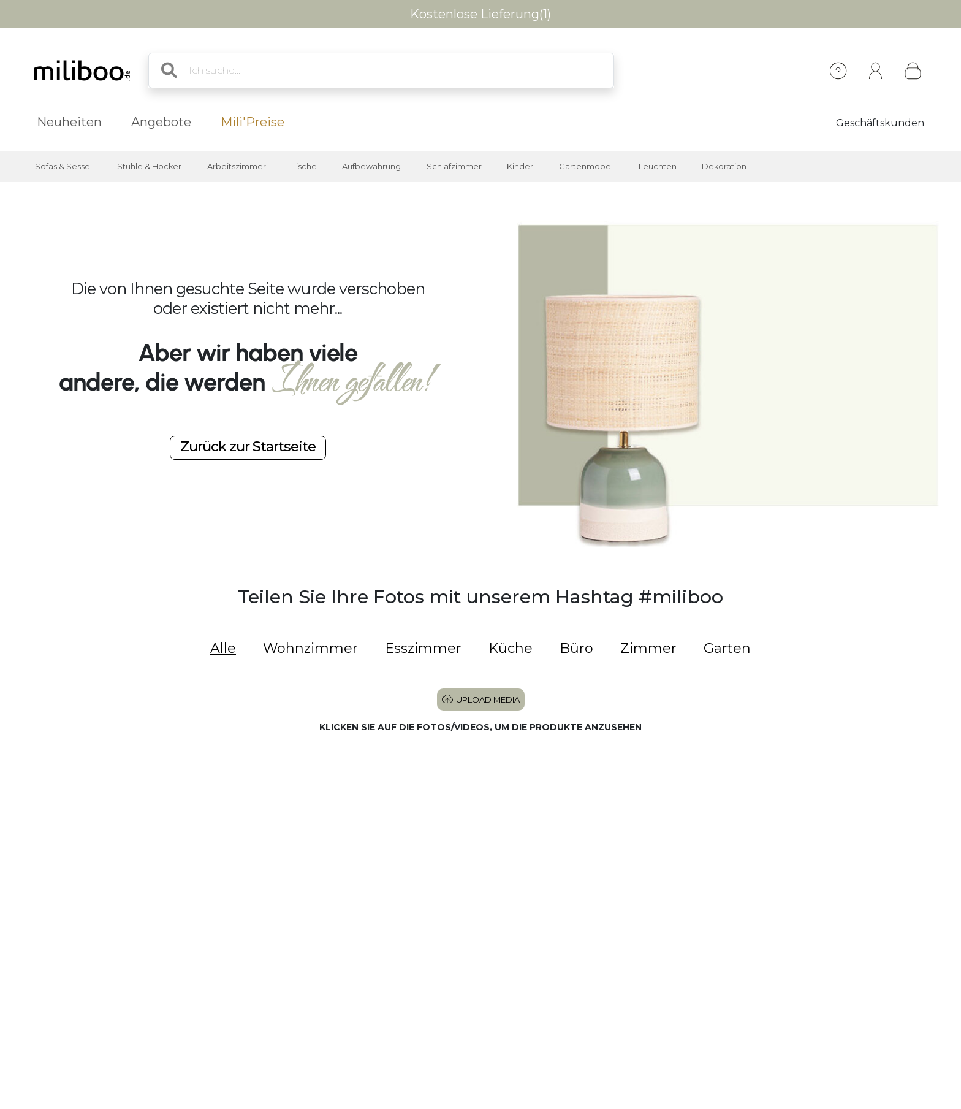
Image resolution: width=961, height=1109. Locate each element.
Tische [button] (304, 166)
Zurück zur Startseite (248, 446)
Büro (576, 648)
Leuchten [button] (658, 166)
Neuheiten (69, 122)
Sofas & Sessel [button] (63, 166)
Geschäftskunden (880, 123)
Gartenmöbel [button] (586, 166)
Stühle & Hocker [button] (149, 166)
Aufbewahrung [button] (371, 166)
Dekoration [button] (724, 166)
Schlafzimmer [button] (454, 166)
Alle (223, 648)
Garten (727, 648)
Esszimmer (423, 648)
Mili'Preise (252, 122)
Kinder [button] (520, 166)
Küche (510, 648)
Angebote (161, 122)
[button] (120, 834)
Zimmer (648, 648)
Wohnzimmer (310, 648)
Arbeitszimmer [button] (236, 166)
